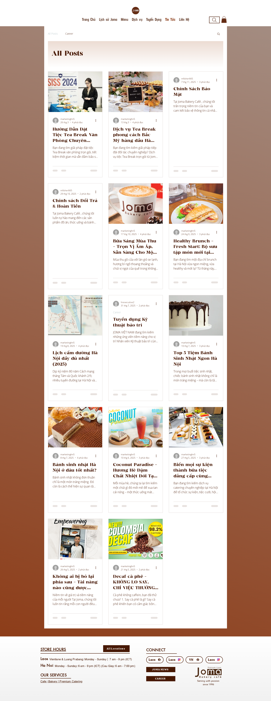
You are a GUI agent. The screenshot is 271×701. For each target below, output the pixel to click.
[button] (224, 19)
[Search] (214, 20)
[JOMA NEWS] (160, 669)
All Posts (53, 33)
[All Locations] (116, 648)
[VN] (194, 659)
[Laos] (155, 659)
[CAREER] (160, 678)
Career (69, 33)
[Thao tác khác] (97, 120)
